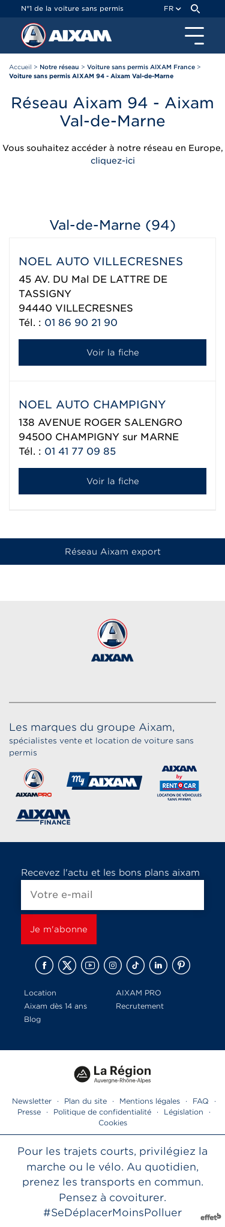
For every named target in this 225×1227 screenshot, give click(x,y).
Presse (29, 1111)
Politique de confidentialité (102, 1111)
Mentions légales (149, 1101)
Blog (32, 1019)
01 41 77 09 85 (80, 451)
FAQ (201, 1101)
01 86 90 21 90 (81, 322)
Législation (183, 1111)
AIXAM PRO (138, 992)
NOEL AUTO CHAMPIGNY (92, 404)
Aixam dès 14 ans (55, 1005)
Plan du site (85, 1101)
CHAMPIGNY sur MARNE (117, 437)
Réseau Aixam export (113, 551)
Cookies (112, 1122)
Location (40, 992)
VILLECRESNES (94, 308)
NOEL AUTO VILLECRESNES (101, 261)
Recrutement (140, 1005)
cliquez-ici (113, 160)
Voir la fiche (112, 352)
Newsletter (32, 1101)
